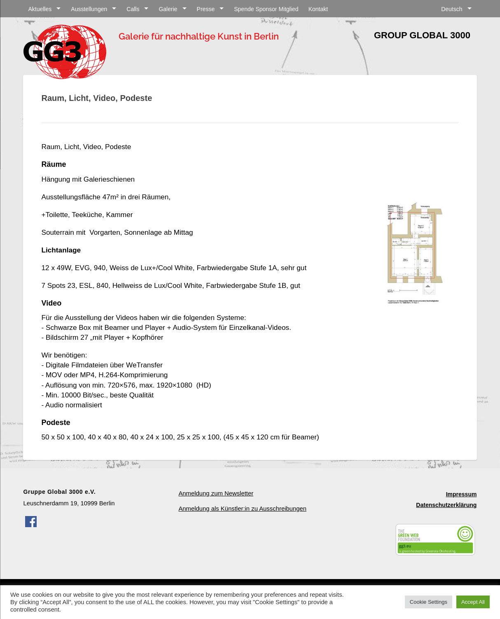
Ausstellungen (89, 9)
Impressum (461, 494)
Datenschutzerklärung (446, 505)
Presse (206, 9)
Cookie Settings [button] (428, 602)
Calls (132, 9)
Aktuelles (39, 9)
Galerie (168, 9)
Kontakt (318, 9)
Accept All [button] (473, 602)
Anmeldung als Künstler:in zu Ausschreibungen (242, 508)
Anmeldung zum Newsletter (215, 493)
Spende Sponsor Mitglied (266, 9)
